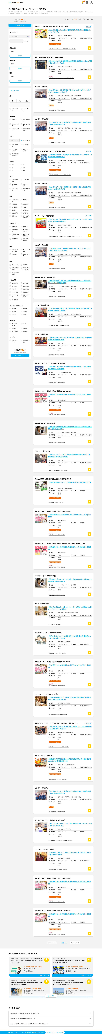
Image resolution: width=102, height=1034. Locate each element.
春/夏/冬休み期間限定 (26, 129)
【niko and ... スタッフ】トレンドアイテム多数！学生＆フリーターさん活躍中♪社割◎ (69, 854)
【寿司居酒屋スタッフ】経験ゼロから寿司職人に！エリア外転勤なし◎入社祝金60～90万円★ (70, 728)
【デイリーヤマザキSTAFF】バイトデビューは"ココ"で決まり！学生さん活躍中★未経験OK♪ (70, 220)
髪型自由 (25, 308)
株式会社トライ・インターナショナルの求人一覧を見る (61, 78)
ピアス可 (25, 311)
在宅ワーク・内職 (26, 185)
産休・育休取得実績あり (26, 216)
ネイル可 (14, 314)
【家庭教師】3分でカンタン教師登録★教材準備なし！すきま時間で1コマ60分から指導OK (69, 368)
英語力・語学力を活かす (15, 250)
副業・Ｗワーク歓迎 (26, 295)
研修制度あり (26, 199)
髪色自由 (14, 308)
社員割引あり (26, 210)
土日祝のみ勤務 (15, 145)
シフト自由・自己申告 (15, 150)
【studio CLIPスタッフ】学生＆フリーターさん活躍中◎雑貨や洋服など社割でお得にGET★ (69, 698)
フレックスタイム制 (26, 150)
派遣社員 (25, 328)
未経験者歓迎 (15, 283)
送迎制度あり (26, 204)
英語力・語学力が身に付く (26, 268)
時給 (13, 101)
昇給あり (25, 207)
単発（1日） (15, 119)
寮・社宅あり (15, 207)
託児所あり (14, 216)
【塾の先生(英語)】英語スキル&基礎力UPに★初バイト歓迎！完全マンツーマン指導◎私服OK (69, 282)
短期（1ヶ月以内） (15, 125)
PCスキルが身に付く (15, 273)
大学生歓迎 (14, 286)
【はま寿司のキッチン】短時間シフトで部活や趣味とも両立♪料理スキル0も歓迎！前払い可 (69, 123)
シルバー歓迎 (15, 292)
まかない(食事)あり (15, 200)
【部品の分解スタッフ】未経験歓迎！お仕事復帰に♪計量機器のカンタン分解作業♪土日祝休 (69, 637)
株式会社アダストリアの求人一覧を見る (58, 714)
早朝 (13, 164)
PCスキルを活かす (26, 250)
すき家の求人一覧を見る (54, 624)
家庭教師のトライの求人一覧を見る (57, 296)
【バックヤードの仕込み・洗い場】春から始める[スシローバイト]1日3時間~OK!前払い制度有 (70, 310)
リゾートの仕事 (15, 189)
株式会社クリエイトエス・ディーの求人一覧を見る (60, 840)
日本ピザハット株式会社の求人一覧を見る (58, 470)
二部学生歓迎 (26, 286)
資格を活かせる (26, 255)
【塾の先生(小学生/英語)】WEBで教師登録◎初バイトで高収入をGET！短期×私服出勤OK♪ (70, 428)
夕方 (24, 167)
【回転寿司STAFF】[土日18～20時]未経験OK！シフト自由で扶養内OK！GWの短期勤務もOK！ (69, 760)
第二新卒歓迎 (15, 299)
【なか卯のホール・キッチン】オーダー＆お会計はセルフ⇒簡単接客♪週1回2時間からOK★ (70, 339)
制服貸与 (14, 210)
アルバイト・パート (15, 324)
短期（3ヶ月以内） (26, 125)
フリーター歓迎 (15, 295)
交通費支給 (14, 204)
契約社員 (14, 328)
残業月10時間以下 (26, 189)
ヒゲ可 (24, 314)
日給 (20, 101)
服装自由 (14, 311)
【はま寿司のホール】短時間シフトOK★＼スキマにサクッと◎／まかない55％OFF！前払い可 (69, 91)
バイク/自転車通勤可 (15, 268)
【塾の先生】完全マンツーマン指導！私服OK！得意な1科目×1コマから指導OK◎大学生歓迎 (70, 580)
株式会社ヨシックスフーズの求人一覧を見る (59, 747)
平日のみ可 (25, 144)
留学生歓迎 (25, 292)
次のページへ (75, 942)
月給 (27, 101)
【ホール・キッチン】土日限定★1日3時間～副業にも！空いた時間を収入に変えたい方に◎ (70, 62)
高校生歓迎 (25, 283)
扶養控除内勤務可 (15, 180)
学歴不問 (14, 289)
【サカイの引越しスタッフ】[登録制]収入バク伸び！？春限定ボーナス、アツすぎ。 (69, 31)
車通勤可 (25, 265)
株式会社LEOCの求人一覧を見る (56, 502)
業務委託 (25, 331)
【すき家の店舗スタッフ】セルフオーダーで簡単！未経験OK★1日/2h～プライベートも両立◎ (70, 608)
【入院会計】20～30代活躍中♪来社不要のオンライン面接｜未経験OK (69, 395)
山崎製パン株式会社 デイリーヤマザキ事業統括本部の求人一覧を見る (65, 236)
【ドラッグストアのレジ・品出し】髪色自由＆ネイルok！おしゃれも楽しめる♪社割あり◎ (70, 825)
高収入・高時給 (15, 109)
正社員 (24, 323)
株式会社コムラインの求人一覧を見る (57, 779)
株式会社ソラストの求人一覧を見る (57, 414)
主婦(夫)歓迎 (26, 289)
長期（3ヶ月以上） (15, 129)
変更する (20, 55)
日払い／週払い (26, 109)
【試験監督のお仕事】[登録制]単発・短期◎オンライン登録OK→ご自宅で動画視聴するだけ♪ (70, 156)
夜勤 (24, 170)
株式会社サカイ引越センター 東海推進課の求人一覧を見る (62, 49)
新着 (80, 19)
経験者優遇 (14, 254)
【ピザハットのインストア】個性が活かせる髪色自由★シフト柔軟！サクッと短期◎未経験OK (69, 456)
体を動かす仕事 (15, 185)
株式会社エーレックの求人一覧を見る (57, 653)
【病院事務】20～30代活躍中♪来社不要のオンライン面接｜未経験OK (69, 883)
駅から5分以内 (15, 265)
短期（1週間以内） (26, 120)
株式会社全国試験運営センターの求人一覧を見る (60, 175)
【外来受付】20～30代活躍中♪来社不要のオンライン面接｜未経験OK (69, 548)
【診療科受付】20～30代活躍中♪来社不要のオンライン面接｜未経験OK (69, 516)
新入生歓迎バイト (26, 341)
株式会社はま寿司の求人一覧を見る (57, 110)
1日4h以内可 (26, 179)
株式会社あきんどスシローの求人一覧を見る (59, 325)
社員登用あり (26, 213)
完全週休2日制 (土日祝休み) (15, 154)
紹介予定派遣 (15, 331)
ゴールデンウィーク (15, 341)
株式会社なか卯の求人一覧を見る (56, 354)
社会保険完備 (15, 213)
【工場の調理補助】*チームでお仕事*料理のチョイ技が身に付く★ (69, 482)
